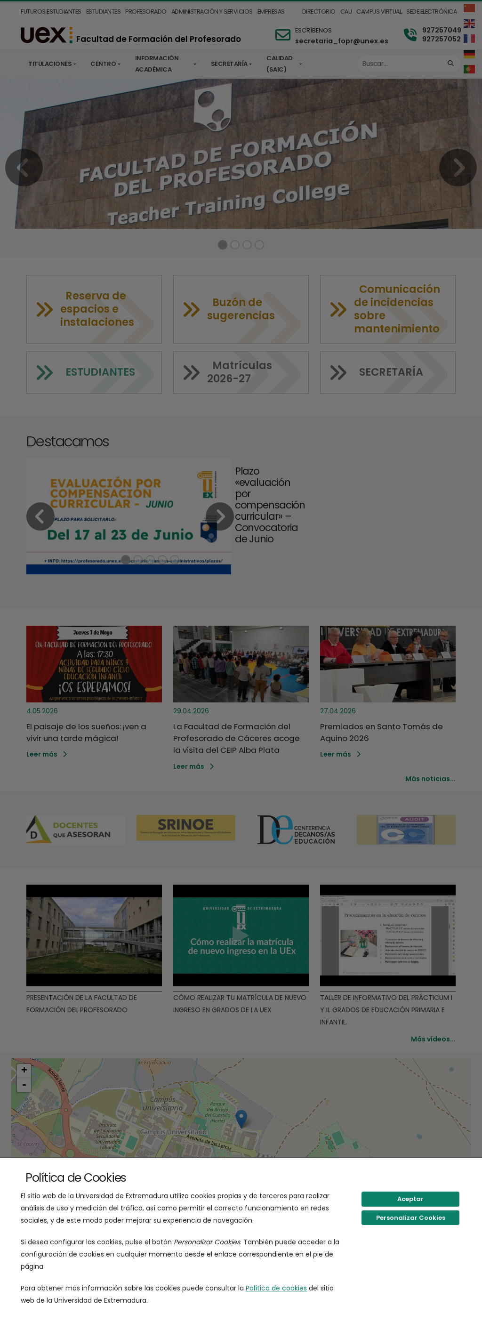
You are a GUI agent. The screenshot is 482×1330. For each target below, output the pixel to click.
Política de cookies (276, 1288)
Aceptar (410, 1198)
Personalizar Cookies (410, 1217)
